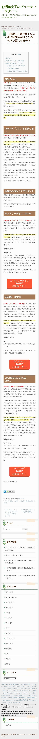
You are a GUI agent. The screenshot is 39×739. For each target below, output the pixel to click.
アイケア (8, 623)
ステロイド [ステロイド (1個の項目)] (14, 688)
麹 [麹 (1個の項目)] (13, 702)
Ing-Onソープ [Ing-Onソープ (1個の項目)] (18, 684)
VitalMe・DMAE (13, 68)
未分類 (7, 664)
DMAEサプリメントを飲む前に (15, 61)
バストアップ (10, 638)
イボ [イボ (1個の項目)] (14, 686)
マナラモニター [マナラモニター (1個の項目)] (19, 693)
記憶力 (11, 501)
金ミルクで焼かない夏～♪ (14, 555)
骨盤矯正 (8, 648)
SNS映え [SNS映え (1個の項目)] (24, 684)
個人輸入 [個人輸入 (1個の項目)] (6, 695)
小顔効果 (21, 501)
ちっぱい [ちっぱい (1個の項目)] (34, 684)
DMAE (7, 501)
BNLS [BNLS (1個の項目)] (10, 684)
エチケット (9, 659)
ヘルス (7, 613)
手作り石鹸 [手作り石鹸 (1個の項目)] (13, 697)
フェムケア (9, 607)
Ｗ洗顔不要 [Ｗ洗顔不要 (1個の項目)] (17, 702)
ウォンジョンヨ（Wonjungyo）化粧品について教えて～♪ (20, 561)
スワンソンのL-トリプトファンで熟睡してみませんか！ (20, 549)
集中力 (16, 501)
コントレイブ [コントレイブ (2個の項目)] (28, 686)
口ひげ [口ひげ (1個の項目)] (31, 695)
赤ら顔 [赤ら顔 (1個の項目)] (17, 700)
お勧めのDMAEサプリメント (14, 63)
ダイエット (9, 643)
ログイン (8, 725)
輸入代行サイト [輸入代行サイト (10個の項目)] (25, 700)
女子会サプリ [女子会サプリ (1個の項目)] (6, 697)
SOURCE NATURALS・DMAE (17, 71)
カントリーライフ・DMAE (16, 66)
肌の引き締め (29, 501)
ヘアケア (8, 618)
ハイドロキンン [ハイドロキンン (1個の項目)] (14, 690)
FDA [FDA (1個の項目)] (14, 684)
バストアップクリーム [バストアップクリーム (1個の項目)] (24, 690)
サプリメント (21, 498)
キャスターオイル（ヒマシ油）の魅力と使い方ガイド (20, 577)
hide (19, 54)
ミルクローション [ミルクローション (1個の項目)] (28, 693)
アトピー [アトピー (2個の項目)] (10, 686)
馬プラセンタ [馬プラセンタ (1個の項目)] (8, 702)
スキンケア (9, 633)
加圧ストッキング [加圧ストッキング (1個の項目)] (13, 695)
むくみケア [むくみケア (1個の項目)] (4, 686)
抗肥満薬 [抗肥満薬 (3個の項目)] (19, 697)
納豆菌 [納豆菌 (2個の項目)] (5, 700)
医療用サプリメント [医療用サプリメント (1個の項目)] (24, 695)
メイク (7, 628)
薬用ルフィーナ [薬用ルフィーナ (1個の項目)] (11, 700)
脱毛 (7, 654)
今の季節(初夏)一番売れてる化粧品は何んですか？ (20, 569)
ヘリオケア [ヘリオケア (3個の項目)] (4, 693)
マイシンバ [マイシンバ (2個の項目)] (12, 693)
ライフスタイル (10, 597)
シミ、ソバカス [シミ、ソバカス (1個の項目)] (7, 688)
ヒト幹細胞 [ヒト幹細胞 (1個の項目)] (33, 690)
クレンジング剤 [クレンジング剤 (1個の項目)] (20, 686)
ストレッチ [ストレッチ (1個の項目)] (20, 688)
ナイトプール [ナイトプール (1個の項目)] (6, 690)
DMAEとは (8, 58)
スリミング (9, 592)
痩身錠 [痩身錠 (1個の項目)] (30, 697)
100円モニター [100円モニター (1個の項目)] (5, 684)
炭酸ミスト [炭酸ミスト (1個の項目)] (25, 697)
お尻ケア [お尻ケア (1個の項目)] (29, 684)
